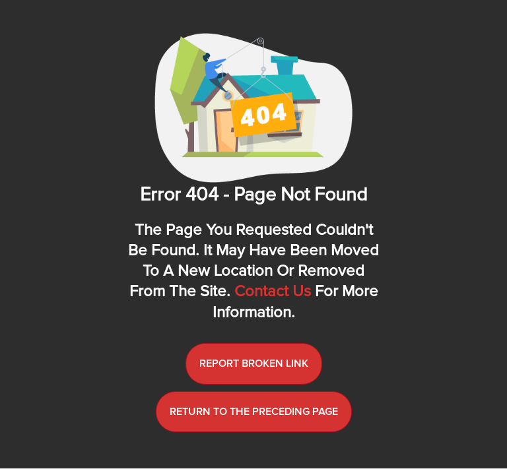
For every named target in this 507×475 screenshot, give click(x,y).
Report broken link (253, 363)
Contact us (272, 292)
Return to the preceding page (254, 411)
